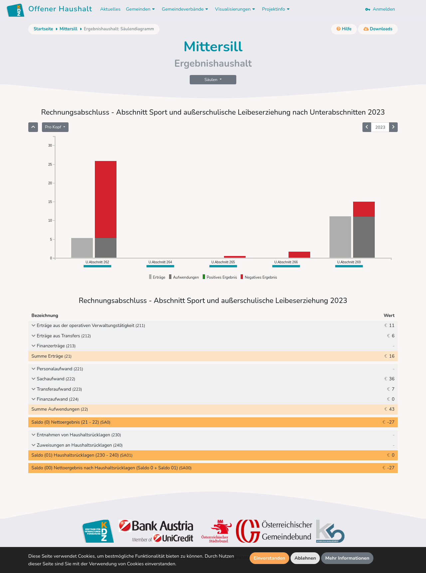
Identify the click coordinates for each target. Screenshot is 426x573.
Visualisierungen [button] (236, 9)
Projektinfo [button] (276, 9)
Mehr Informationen (347, 558)
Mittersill (68, 29)
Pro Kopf (53, 127)
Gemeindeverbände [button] (186, 9)
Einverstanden (269, 558)
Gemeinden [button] (141, 9)
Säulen (211, 79)
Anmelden (380, 9)
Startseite (43, 29)
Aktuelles (110, 9)
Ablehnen (305, 558)
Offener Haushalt (60, 10)
